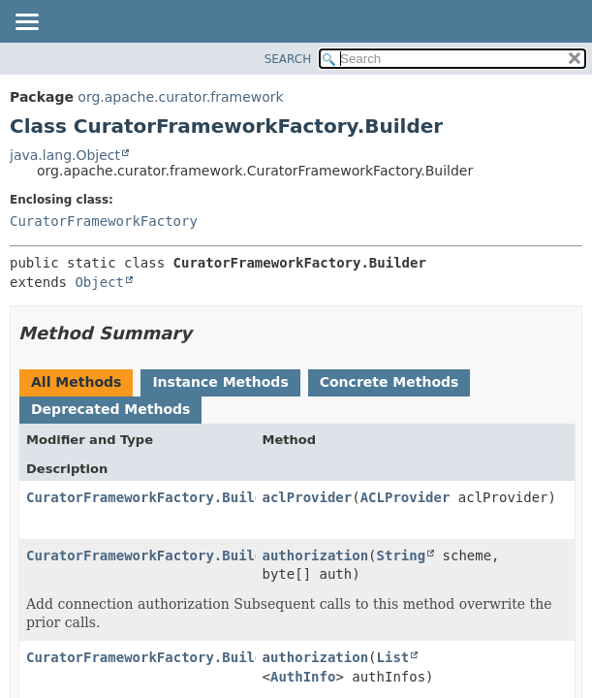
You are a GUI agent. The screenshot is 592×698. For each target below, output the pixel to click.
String (401, 555)
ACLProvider (405, 497)
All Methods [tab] (76, 382)
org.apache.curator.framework (180, 97)
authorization (316, 555)
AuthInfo (302, 676)
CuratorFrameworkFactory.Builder (152, 497)
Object (99, 282)
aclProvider (308, 497)
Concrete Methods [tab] (389, 382)
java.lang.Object (65, 155)
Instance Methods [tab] (220, 382)
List (393, 657)
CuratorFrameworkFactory (104, 221)
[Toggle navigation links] (26, 23)
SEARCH (288, 59)
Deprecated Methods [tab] (110, 409)
